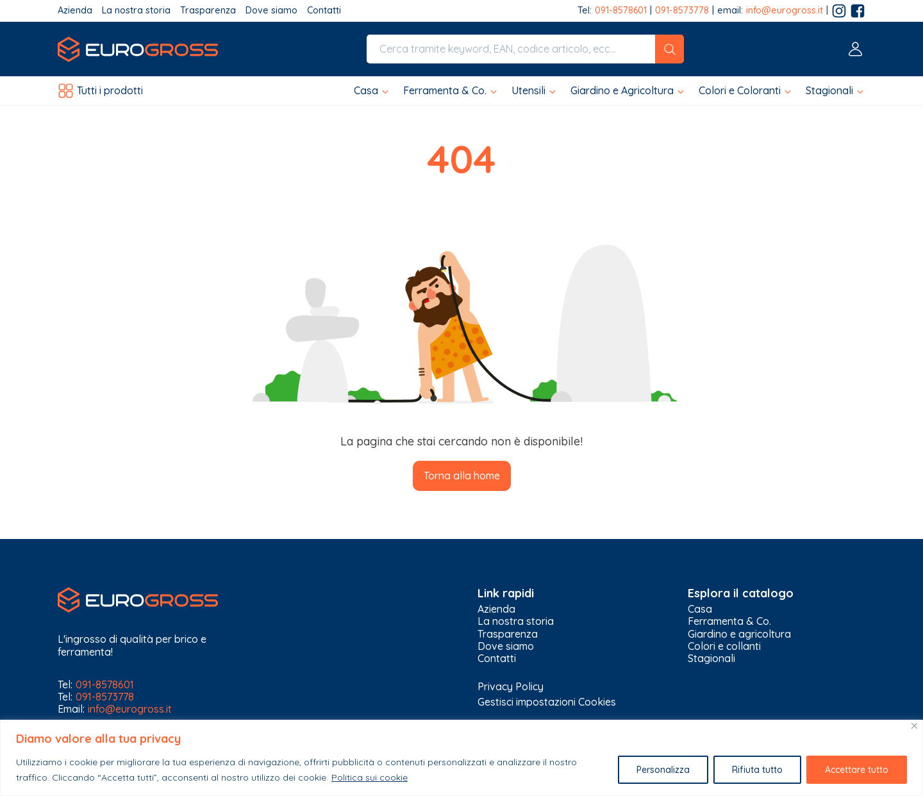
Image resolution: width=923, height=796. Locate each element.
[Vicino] (914, 726)
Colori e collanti (724, 646)
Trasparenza (208, 10)
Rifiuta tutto (757, 769)
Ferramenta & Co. (729, 621)
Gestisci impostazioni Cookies (547, 701)
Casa (700, 609)
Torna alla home (462, 475)
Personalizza (663, 769)
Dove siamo (271, 10)
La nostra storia (136, 10)
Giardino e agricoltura (739, 634)
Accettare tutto (856, 769)
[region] (461, 758)
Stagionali (711, 658)
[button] (372, 91)
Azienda (75, 10)
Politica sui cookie (369, 777)
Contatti (324, 10)
